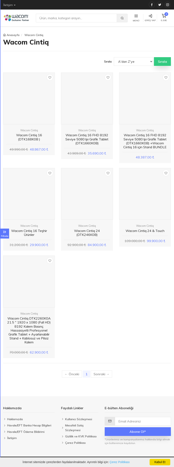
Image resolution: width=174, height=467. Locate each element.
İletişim (8, 5)
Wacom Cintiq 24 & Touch (145, 231)
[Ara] (76, 18)
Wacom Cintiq (33, 35)
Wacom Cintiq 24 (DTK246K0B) (87, 233)
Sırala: (108, 61)
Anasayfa (13, 35)
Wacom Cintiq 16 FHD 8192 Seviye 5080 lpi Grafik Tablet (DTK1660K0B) (86, 139)
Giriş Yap (150, 18)
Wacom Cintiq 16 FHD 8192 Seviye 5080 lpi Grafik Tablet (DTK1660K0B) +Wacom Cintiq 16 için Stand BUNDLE (145, 141)
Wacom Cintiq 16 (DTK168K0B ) (29, 137)
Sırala (162, 61)
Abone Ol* (138, 432)
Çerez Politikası (120, 462)
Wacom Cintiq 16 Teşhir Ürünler (29, 233)
